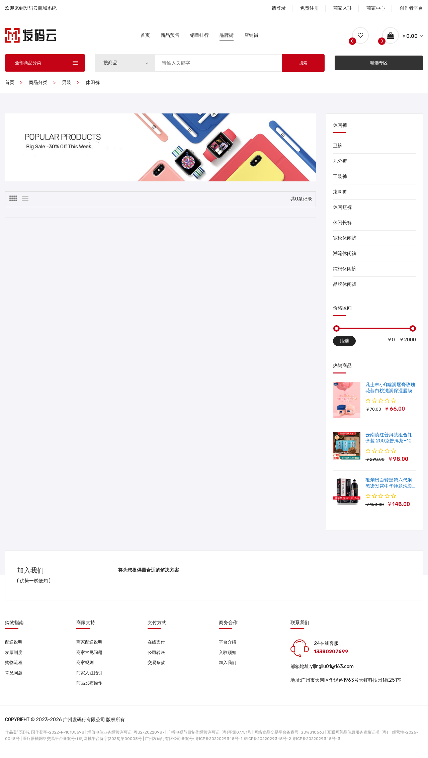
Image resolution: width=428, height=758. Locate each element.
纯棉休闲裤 (344, 271)
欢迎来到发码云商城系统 (31, 8)
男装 (66, 84)
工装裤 (340, 178)
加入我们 (228, 666)
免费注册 (309, 8)
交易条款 (157, 666)
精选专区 (378, 65)
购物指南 (14, 624)
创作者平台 (411, 8)
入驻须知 (228, 655)
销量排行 (199, 36)
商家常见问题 (90, 655)
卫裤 (337, 148)
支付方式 (157, 624)
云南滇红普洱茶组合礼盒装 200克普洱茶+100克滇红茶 (390, 443)
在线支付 (157, 644)
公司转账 (157, 655)
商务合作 (228, 624)
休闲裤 (93, 84)
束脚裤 (340, 194)
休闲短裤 (342, 209)
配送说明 (14, 644)
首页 (145, 36)
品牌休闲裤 (344, 286)
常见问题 (14, 676)
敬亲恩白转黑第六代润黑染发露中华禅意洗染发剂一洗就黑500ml (388, 488)
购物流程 (14, 666)
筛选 (344, 343)
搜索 (303, 65)
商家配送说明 (90, 644)
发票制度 (14, 655)
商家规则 (85, 666)
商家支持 (85, 624)
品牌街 (227, 36)
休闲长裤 (342, 225)
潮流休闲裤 (344, 255)
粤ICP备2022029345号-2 (267, 743)
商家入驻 (342, 8)
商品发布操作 (90, 687)
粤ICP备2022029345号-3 (316, 743)
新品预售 (170, 36)
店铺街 (251, 36)
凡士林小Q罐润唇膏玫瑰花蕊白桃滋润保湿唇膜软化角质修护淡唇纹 (390, 393)
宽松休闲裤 (344, 240)
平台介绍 (228, 644)
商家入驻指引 (90, 676)
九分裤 (340, 163)
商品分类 (38, 84)
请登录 (279, 8)
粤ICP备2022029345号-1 (218, 743)
